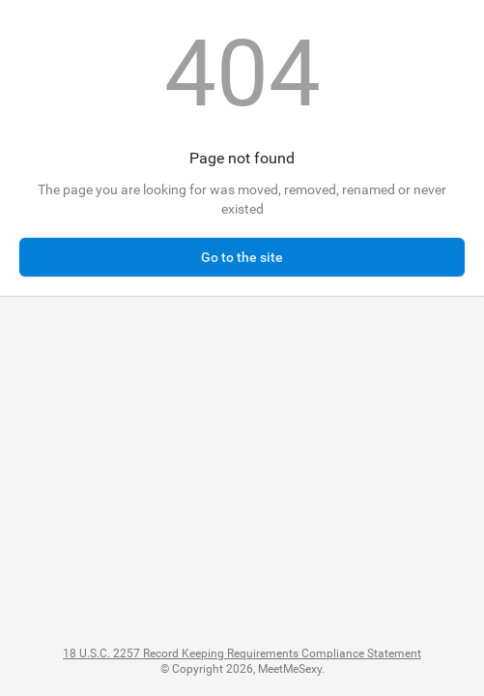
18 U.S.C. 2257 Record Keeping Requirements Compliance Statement (242, 653)
